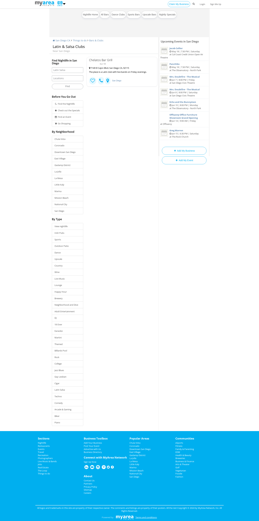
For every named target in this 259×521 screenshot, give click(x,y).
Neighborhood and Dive (66, 304)
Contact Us (89, 480)
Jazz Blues (59, 370)
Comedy (59, 402)
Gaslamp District (63, 165)
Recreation (43, 455)
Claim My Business (179, 4)
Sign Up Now (90, 461)
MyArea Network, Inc (208, 507)
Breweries (180, 458)
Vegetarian (180, 470)
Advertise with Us (92, 449)
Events (41, 449)
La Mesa (59, 178)
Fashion (179, 476)
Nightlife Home (90, 14)
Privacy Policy (90, 486)
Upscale (58, 259)
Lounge (58, 285)
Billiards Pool (61, 350)
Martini (58, 337)
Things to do (80, 40)
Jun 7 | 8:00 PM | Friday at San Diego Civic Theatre (184, 79)
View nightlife (61, 226)
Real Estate (43, 467)
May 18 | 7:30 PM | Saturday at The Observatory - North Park (184, 67)
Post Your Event (91, 445)
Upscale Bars (149, 14)
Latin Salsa (60, 389)
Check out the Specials (67, 110)
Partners (88, 483)
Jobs (40, 464)
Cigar (57, 383)
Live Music (60, 278)
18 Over (58, 324)
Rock (57, 357)
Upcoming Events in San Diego (180, 41)
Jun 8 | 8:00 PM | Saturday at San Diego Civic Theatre (184, 92)
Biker (57, 416)
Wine (57, 272)
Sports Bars (134, 14)
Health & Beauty (183, 455)
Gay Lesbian (60, 376)
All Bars (105, 14)
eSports (179, 442)
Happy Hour (61, 291)
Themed (59, 344)
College (58, 363)
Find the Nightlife (65, 103)
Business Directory (93, 452)
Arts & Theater (182, 464)
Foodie (178, 473)
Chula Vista (60, 139)
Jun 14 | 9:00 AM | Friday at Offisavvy (184, 119)
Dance (58, 252)
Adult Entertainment (65, 311)
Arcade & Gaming (63, 409)
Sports (58, 239)
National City (61, 204)
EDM (177, 452)
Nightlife (42, 442)
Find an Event (63, 116)
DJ (55, 317)
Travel (41, 452)
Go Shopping (63, 123)
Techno (58, 396)
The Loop (42, 470)
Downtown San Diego (65, 152)
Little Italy (59, 184)
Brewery (59, 298)
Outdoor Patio (62, 245)
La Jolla (58, 171)
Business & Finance (184, 461)
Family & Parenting (184, 449)
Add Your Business (93, 442)
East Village (60, 158)
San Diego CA (61, 40)
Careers (87, 492)
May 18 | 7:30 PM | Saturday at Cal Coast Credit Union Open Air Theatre (184, 53)
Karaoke (59, 330)
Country (59, 265)
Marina (58, 191)
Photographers (45, 458)
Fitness (178, 445)
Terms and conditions (146, 517)
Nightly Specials (167, 14)
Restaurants (44, 445)
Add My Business (184, 150)
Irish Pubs (59, 232)
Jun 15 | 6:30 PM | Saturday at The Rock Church (184, 133)
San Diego (59, 210)
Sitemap (88, 489)
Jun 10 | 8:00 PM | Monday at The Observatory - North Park (184, 105)
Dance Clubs (118, 14)
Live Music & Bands (47, 461)
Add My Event (184, 160)
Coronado (59, 145)
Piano (57, 422)
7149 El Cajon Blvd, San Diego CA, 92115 (109, 67)
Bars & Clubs (96, 40)
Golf (177, 467)
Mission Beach (62, 197)
